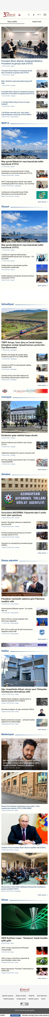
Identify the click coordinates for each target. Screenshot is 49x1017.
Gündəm (5, 474)
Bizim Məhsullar (42, 996)
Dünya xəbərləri (9, 560)
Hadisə (5, 650)
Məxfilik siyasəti (34, 999)
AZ (38, 14)
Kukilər (43, 999)
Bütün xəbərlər (42, 202)
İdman (4, 899)
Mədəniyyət (7, 734)
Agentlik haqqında (7, 996)
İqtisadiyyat (7, 304)
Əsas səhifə (12, 22)
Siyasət (5, 206)
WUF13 (5, 123)
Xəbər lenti (36, 22)
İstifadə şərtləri (21, 999)
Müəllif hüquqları (9, 999)
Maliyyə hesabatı (21, 996)
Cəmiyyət (6, 397)
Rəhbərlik (31, 996)
